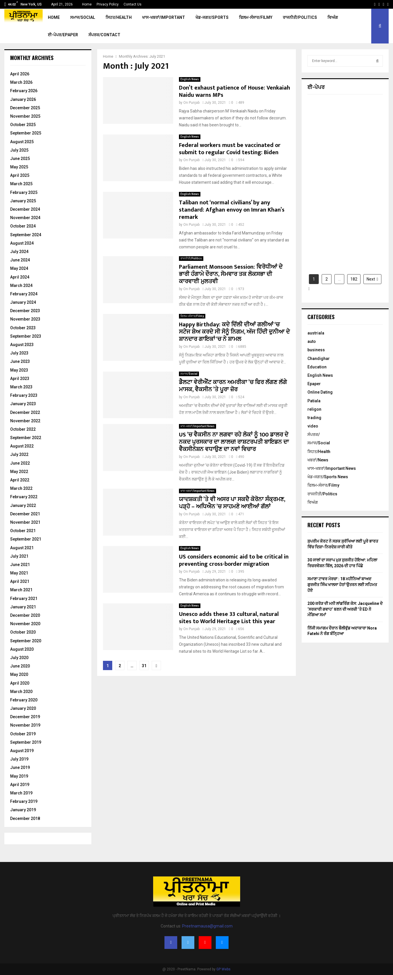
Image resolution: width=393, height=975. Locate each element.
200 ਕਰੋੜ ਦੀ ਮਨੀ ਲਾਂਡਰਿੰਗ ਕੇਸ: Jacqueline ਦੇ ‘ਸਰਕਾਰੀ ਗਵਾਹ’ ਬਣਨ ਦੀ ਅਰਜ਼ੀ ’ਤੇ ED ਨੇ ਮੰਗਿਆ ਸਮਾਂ (345, 609)
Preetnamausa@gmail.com (207, 926)
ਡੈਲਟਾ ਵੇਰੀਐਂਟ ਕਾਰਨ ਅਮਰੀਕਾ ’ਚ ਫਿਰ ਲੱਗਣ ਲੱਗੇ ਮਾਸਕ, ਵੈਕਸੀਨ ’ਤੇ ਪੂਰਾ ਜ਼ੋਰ (233, 385)
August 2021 (22, 547)
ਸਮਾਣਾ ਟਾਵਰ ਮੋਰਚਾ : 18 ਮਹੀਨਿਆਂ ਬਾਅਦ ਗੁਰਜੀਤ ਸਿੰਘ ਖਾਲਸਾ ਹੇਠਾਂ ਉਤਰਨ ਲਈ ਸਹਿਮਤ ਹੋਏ (342, 584)
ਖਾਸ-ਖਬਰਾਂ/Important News (197, 426)
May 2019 (19, 776)
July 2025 (19, 150)
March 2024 (21, 285)
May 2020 (19, 674)
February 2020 (23, 700)
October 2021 (23, 530)
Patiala (313, 401)
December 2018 (25, 818)
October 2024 (23, 226)
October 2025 (23, 124)
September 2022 (25, 437)
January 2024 (23, 302)
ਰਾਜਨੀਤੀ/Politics (300, 17)
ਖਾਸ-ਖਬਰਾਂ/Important (163, 17)
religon (314, 409)
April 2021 (19, 581)
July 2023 (19, 353)
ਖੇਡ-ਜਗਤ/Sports (212, 17)
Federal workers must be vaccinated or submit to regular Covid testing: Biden (229, 148)
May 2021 (19, 573)
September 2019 (25, 742)
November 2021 (25, 522)
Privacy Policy (108, 4)
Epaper (314, 383)
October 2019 (23, 734)
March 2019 (21, 793)
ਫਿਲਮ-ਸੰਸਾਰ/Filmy (255, 17)
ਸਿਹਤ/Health (119, 17)
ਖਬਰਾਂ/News (317, 460)
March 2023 (21, 387)
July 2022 (19, 454)
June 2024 (20, 260)
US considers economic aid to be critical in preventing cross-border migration (234, 560)
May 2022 (19, 471)
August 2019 (22, 750)
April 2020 (19, 683)
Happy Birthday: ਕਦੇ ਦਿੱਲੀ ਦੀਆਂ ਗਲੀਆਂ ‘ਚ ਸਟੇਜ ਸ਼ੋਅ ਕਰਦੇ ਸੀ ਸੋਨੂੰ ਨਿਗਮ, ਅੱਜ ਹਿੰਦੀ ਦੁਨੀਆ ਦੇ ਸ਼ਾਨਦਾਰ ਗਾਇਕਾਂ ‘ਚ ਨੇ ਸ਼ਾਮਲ (234, 332)
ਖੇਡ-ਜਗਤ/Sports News (327, 476)
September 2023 (25, 336)
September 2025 (25, 133)
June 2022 (20, 463)
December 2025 (25, 107)
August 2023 (22, 344)
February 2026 (23, 90)
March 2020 (21, 691)
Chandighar (318, 358)
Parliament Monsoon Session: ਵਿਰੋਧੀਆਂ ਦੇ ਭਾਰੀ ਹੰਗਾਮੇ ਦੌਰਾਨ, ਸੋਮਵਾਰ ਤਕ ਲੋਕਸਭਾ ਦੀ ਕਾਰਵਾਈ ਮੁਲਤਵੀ (230, 274)
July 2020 (19, 657)
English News (189, 79)
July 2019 (19, 759)
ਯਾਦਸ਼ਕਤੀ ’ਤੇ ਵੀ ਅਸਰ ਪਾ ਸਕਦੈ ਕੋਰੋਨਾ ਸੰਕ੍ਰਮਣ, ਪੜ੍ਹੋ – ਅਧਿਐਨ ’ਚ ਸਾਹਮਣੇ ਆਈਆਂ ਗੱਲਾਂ (232, 503)
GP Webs (223, 969)
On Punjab (191, 103)
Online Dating (320, 392)
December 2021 (25, 514)
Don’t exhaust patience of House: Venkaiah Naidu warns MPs (234, 91)
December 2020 (25, 615)
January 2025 (23, 201)
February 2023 (23, 395)
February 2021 (23, 598)
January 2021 (23, 607)
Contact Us (133, 4)
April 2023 (19, 378)
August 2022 (22, 446)
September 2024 (25, 234)
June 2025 (20, 158)
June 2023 (20, 361)
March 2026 (21, 82)
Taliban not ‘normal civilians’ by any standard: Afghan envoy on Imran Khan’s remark (232, 210)
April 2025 (19, 175)
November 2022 (25, 421)
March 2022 (21, 488)
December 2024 (25, 209)
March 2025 (21, 183)
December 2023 (25, 310)
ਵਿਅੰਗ (332, 17)
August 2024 (22, 243)
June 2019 (20, 767)
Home (87, 4)
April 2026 (19, 74)
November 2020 (25, 623)
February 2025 (23, 192)
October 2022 (23, 429)
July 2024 (19, 251)
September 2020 (25, 641)
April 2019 (19, 784)
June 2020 (20, 666)
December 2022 (25, 412)
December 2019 (25, 716)
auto (311, 341)
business (316, 350)
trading (314, 417)
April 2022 (19, 480)
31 (144, 665)
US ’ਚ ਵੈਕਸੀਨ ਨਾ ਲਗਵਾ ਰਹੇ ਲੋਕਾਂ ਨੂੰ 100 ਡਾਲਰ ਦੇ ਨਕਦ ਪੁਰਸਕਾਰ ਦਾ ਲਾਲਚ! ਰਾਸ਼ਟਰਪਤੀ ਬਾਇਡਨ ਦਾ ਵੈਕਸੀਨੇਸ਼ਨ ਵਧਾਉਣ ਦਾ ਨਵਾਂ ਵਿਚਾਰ (234, 442)
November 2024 (25, 217)
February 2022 (23, 496)
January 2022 (23, 505)
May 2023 (19, 370)
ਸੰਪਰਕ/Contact (104, 34)
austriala (315, 333)
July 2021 (19, 556)
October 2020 (23, 632)
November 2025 (25, 116)
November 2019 (25, 725)
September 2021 (25, 539)
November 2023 (25, 319)
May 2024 (19, 268)
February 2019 (23, 801)
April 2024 (19, 277)
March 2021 (21, 589)
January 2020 (23, 708)
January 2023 (23, 403)
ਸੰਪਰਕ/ (313, 434)
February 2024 (23, 294)
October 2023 (23, 327)
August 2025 (22, 141)
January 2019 (23, 809)
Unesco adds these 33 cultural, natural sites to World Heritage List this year (229, 617)
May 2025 (19, 167)
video (312, 426)
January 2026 (23, 99)
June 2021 (20, 564)
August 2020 (22, 649)
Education (317, 367)
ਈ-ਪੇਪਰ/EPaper (63, 34)
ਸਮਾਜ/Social (82, 17)
